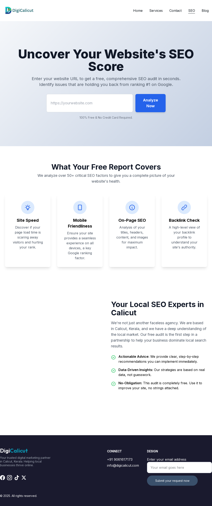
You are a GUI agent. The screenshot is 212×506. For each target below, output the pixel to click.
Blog (205, 10)
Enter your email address (166, 459)
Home (138, 10)
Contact (175, 10)
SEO (191, 10)
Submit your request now (172, 480)
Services (156, 10)
